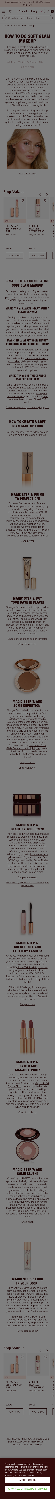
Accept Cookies (27, 1480)
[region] (27, 1478)
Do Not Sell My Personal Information (27, 1488)
